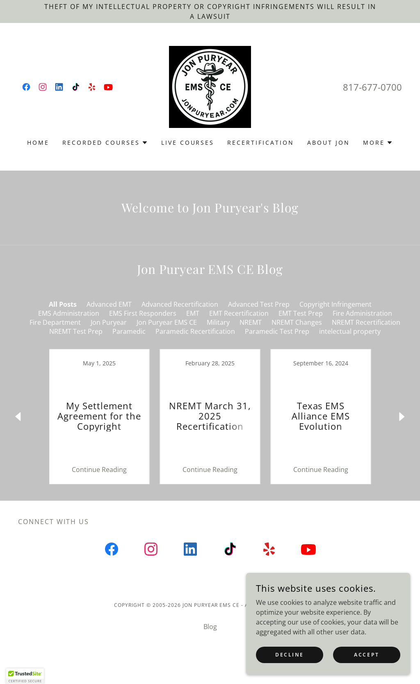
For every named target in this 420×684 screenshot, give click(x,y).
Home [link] (38, 142)
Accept (366, 654)
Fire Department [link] (55, 322)
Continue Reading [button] (99, 469)
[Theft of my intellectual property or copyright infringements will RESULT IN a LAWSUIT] (210, 11)
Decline (289, 654)
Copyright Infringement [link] (335, 304)
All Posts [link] (63, 304)
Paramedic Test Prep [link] (277, 331)
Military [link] (218, 322)
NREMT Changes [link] (297, 322)
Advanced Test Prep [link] (259, 304)
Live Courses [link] (188, 142)
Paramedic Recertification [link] (195, 331)
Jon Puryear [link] (109, 322)
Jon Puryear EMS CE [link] (167, 322)
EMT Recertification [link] (239, 313)
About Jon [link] (328, 142)
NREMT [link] (251, 322)
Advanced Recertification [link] (180, 304)
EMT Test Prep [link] (300, 313)
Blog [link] (210, 626)
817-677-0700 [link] (372, 87)
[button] (105, 143)
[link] (26, 87)
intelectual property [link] (350, 331)
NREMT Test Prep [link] (76, 331)
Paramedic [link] (129, 331)
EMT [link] (192, 313)
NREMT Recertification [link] (366, 322)
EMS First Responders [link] (142, 313)
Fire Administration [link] (362, 313)
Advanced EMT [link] (109, 304)
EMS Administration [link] (68, 313)
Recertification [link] (260, 142)
